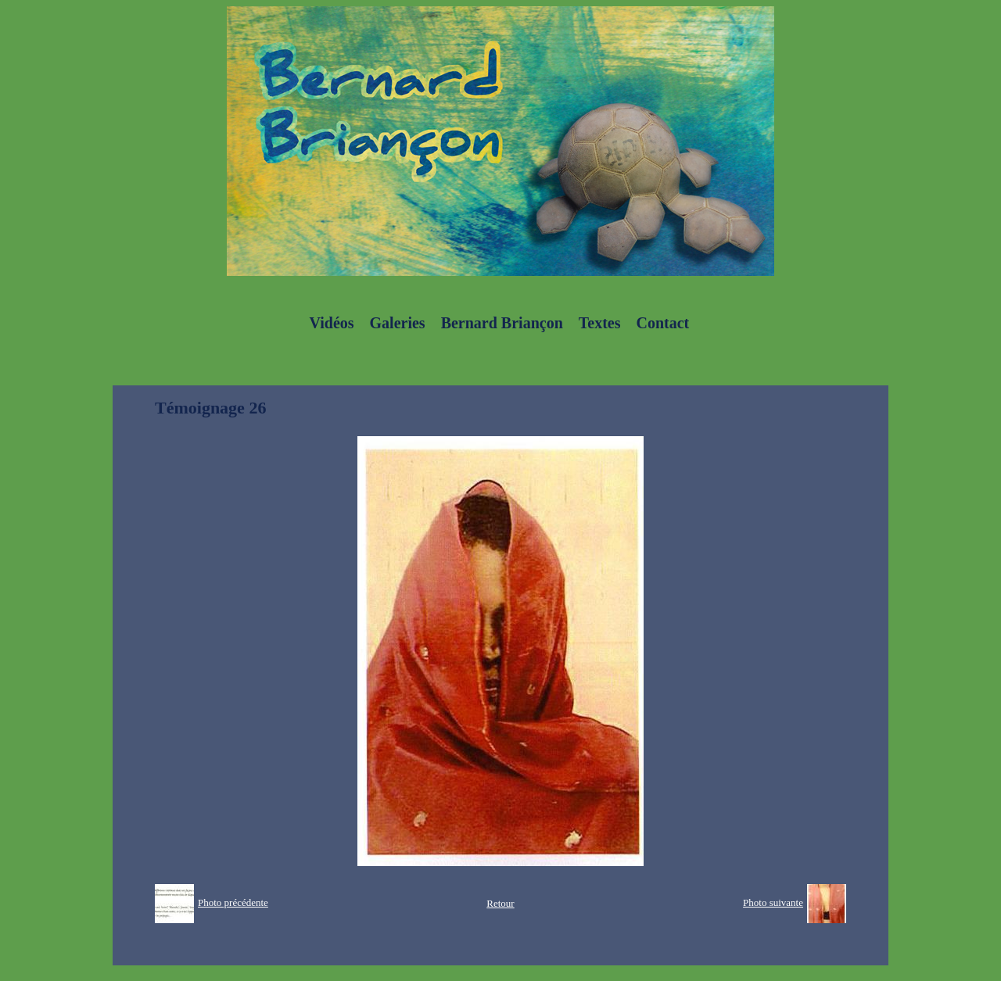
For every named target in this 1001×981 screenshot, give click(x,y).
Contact (662, 322)
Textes (600, 322)
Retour (500, 903)
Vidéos (332, 322)
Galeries (397, 322)
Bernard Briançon (502, 322)
